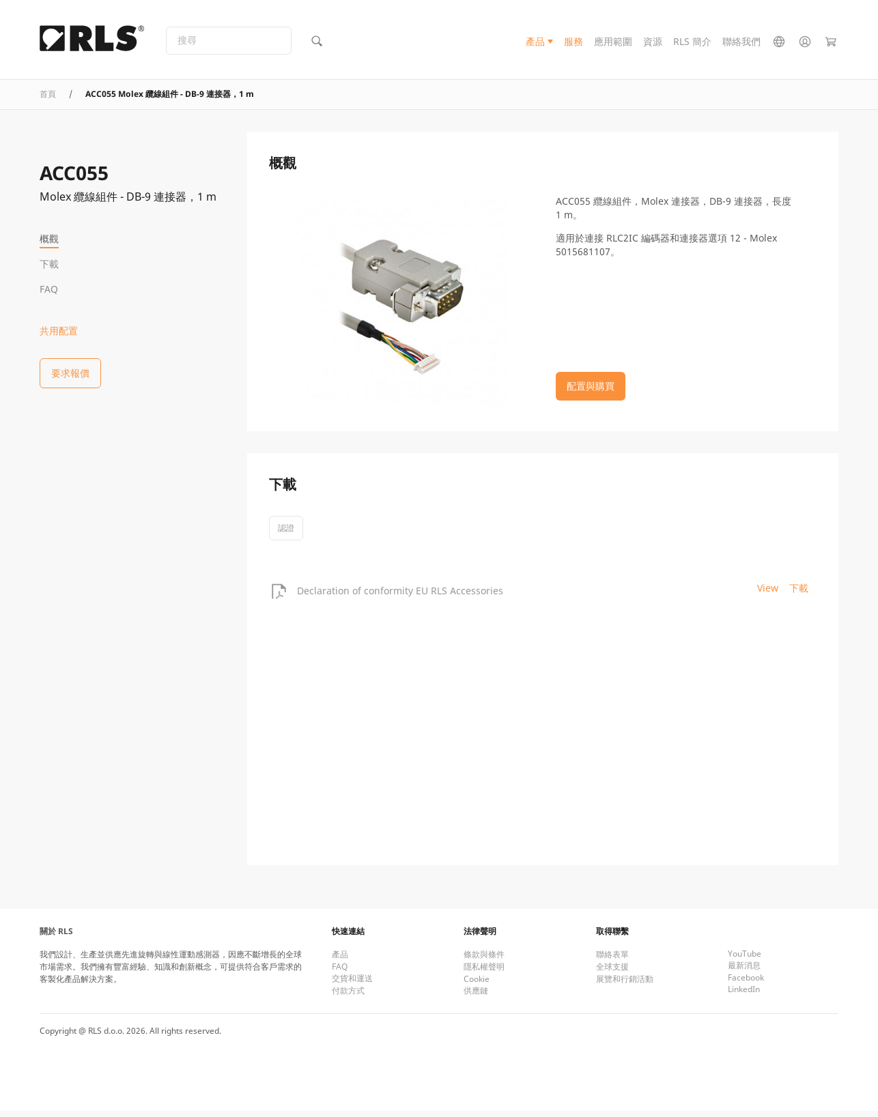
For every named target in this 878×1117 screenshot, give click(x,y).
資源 (652, 43)
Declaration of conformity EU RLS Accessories (400, 596)
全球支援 (612, 972)
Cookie (477, 985)
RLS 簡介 (692, 43)
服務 (573, 43)
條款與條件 (484, 960)
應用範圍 (613, 43)
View (767, 593)
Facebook (746, 983)
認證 (286, 534)
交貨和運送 (352, 984)
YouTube (744, 960)
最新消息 (744, 971)
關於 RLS (56, 937)
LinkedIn (744, 995)
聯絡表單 (612, 960)
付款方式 (348, 996)
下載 (49, 263)
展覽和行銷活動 (624, 985)
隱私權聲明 (484, 972)
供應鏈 (476, 996)
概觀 (49, 238)
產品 (535, 43)
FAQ (49, 288)
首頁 (48, 99)
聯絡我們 (741, 43)
